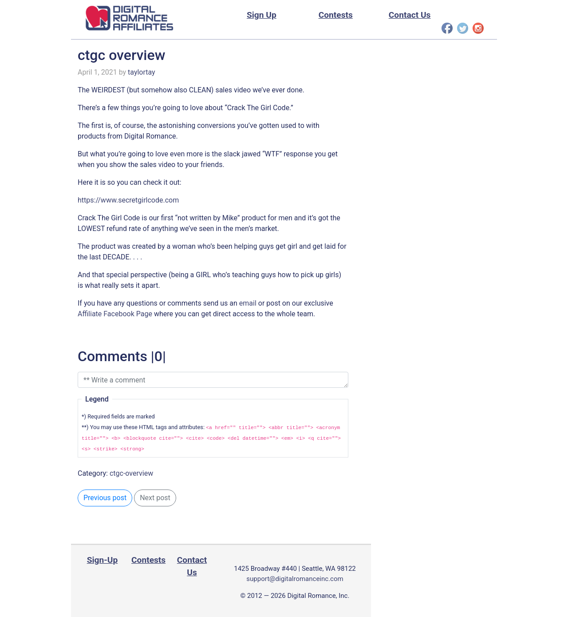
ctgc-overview (131, 473)
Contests (336, 15)
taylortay (141, 72)
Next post (155, 498)
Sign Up (261, 15)
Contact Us (410, 15)
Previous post (104, 498)
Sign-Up (102, 560)
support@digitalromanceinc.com (294, 579)
